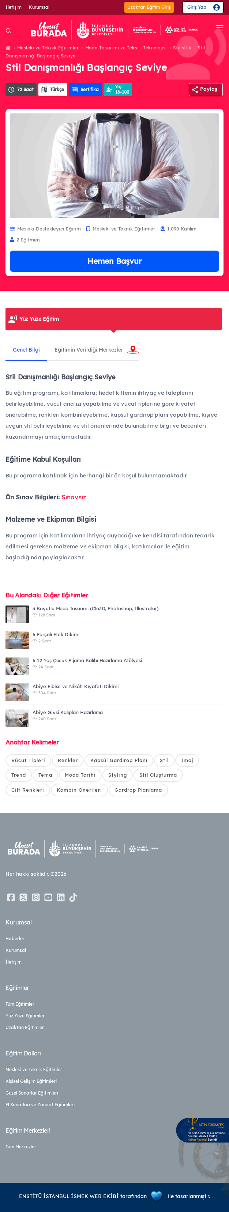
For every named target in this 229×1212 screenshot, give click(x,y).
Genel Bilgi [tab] (26, 349)
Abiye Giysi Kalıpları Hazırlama (68, 712)
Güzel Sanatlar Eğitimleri (31, 1093)
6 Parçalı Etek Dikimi (56, 634)
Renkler (68, 760)
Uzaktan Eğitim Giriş (149, 7)
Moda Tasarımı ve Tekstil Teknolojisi (126, 47)
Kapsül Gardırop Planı (118, 760)
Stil (164, 760)
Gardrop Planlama (138, 790)
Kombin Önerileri (79, 790)
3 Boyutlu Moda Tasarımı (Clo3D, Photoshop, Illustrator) (96, 608)
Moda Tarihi (80, 775)
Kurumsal (39, 7)
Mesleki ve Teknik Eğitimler (48, 47)
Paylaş (208, 89)
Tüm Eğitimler (19, 1004)
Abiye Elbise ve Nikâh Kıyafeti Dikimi (76, 686)
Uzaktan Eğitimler (24, 1027)
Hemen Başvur (114, 261)
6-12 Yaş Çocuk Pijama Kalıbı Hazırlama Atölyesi (87, 660)
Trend (18, 775)
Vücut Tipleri (28, 760)
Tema (45, 775)
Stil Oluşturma (158, 775)
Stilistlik (182, 47)
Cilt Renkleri (27, 790)
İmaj (187, 760)
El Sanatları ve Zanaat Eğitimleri (40, 1104)
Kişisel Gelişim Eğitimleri (31, 1081)
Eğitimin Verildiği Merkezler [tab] (89, 349)
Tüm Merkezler (20, 1146)
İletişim (13, 7)
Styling (117, 775)
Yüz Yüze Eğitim (39, 319)
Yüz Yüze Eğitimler (25, 1015)
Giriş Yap (196, 7)
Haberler (15, 938)
